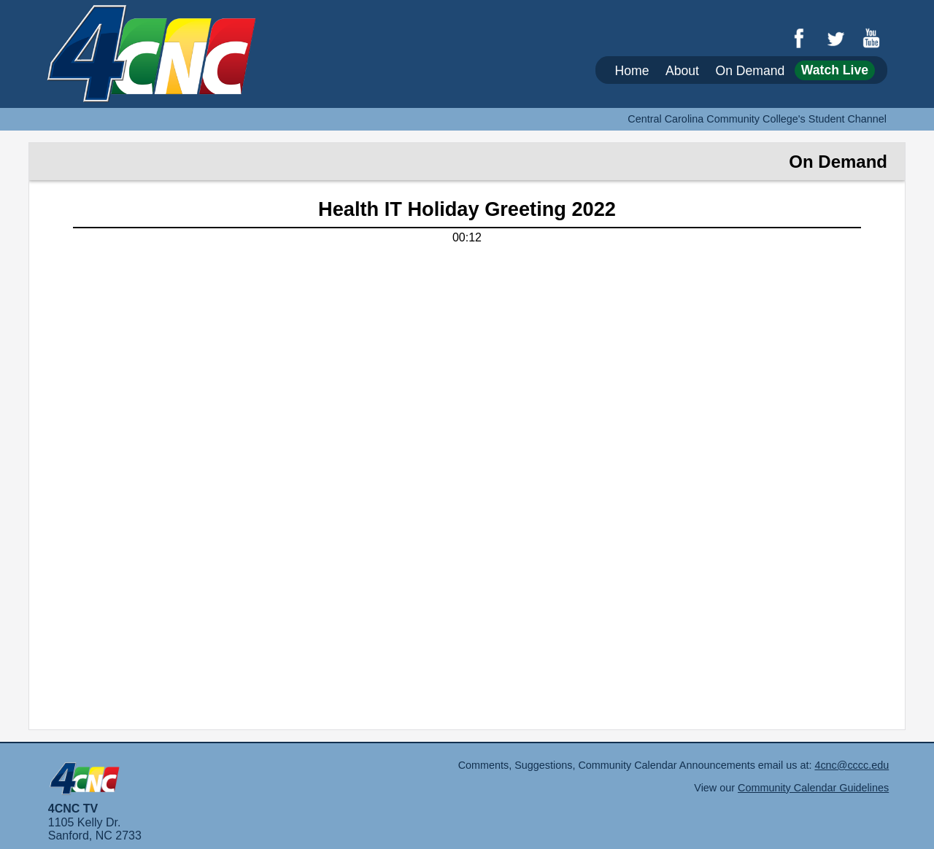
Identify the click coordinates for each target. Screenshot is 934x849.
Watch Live (834, 70)
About (682, 70)
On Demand (749, 70)
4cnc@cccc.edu (851, 765)
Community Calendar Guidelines (813, 788)
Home (632, 70)
